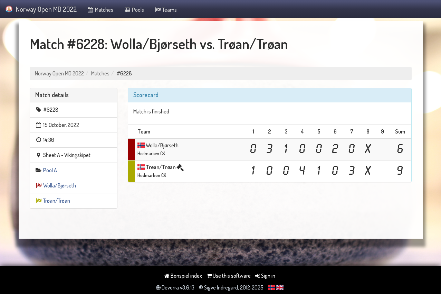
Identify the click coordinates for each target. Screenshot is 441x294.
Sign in (265, 275)
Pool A (50, 170)
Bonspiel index (183, 275)
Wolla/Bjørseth (59, 185)
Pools (134, 9)
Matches (100, 9)
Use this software (229, 275)
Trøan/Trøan (56, 200)
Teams (165, 9)
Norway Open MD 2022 (41, 8)
